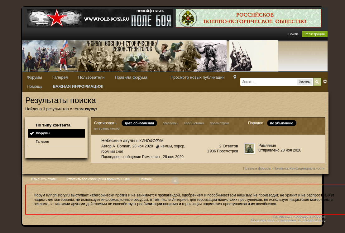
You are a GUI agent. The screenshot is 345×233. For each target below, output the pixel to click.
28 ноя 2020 (173, 157)
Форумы (34, 77)
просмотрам (219, 123)
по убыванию (281, 123)
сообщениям (194, 123)
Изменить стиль (44, 179)
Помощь (34, 86)
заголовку (170, 123)
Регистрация (315, 34)
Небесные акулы (118, 140)
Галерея (60, 77)
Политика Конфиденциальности (298, 168)
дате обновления (139, 123)
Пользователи (91, 77)
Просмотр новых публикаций (197, 77)
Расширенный (325, 81)
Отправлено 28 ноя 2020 (279, 150)
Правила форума (131, 77)
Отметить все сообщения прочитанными (98, 179)
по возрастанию (106, 128)
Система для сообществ (292, 216)
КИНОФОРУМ (151, 141)
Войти (293, 34)
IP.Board (319, 216)
